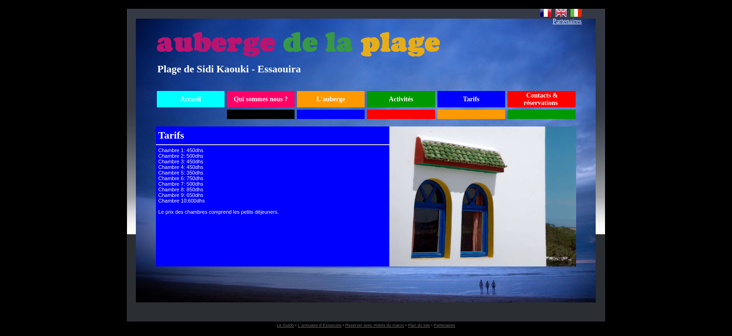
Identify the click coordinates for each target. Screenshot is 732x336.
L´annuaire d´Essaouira (320, 325)
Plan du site (419, 325)
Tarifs (471, 99)
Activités (401, 99)
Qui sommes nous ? (261, 99)
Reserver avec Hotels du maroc (374, 325)
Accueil (190, 99)
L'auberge (331, 99)
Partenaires (567, 21)
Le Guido (285, 325)
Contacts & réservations (541, 99)
